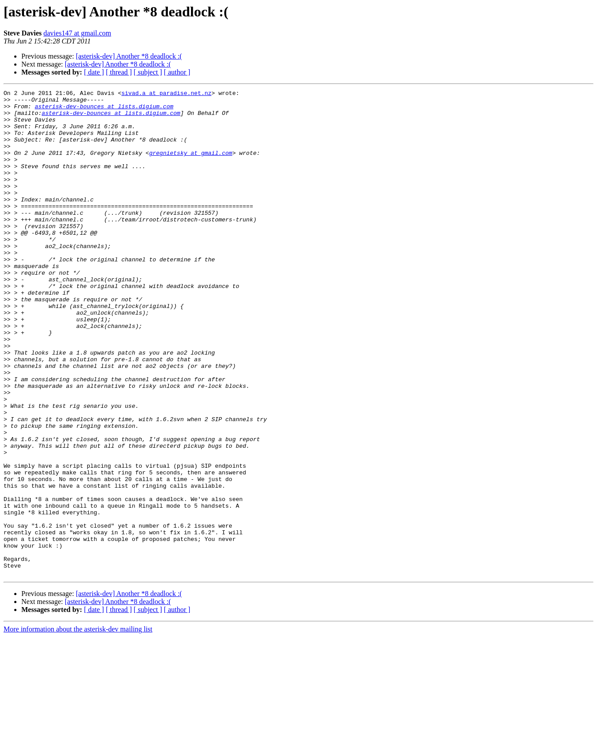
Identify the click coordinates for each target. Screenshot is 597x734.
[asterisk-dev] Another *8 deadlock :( (129, 56)
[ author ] (177, 72)
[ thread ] (119, 72)
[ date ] (94, 72)
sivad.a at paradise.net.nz (166, 94)
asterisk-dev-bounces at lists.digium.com (104, 110)
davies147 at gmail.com (77, 33)
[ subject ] (148, 72)
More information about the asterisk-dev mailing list (78, 726)
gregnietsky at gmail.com (190, 166)
